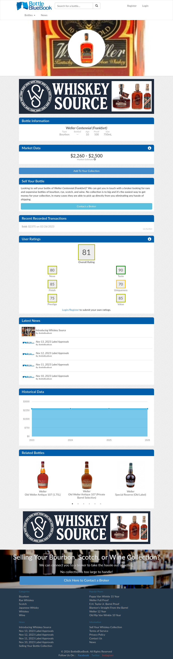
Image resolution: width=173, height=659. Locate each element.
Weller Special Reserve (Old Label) (130, 493)
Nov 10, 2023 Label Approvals (36, 642)
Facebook (83, 655)
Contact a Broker (86, 206)
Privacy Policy (97, 634)
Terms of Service (98, 630)
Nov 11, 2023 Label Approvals (36, 638)
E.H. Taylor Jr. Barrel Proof (104, 603)
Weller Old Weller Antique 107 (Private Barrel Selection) (86, 494)
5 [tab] (95, 504)
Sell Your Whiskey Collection (105, 627)
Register (132, 5)
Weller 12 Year (97, 611)
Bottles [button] (30, 15)
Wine (22, 615)
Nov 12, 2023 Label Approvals (36, 634)
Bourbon (24, 596)
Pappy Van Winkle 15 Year (104, 596)
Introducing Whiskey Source (35, 627)
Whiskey (24, 611)
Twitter (96, 655)
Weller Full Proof (99, 600)
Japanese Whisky (29, 607)
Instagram (108, 655)
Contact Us (95, 638)
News (44, 15)
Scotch (23, 603)
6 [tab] (100, 504)
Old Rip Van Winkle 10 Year (105, 615)
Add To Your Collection (86, 170)
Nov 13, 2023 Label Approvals (36, 630)
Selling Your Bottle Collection (35, 645)
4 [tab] (89, 504)
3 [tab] (84, 504)
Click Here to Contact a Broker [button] (86, 580)
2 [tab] (78, 504)
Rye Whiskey (26, 600)
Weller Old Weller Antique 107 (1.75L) (43, 493)
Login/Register (70, 309)
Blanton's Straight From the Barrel (108, 607)
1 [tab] (72, 504)
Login (145, 5)
